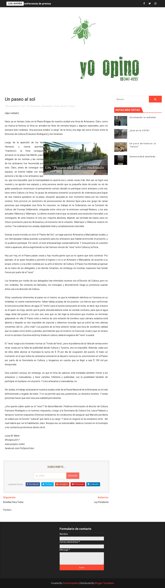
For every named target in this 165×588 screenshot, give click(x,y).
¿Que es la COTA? (140, 130)
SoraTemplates (71, 583)
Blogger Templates (104, 583)
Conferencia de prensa (37, 3)
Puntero (71, 106)
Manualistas (47, 106)
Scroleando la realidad (143, 117)
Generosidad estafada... (144, 156)
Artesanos (35, 106)
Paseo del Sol (60, 106)
